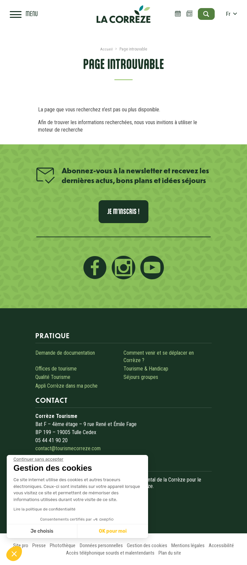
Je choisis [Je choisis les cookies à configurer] (42, 531)
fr (230, 15)
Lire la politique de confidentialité (44, 509)
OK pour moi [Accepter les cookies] (113, 531)
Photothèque (61, 545)
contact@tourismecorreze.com (68, 448)
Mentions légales (191, 545)
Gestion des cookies (148, 545)
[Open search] (203, 15)
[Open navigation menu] (25, 15)
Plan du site (171, 553)
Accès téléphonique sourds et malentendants (109, 553)
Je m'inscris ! (123, 212)
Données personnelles (100, 545)
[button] (14, 553)
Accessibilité (226, 545)
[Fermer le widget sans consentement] (38, 459)
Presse (35, 545)
